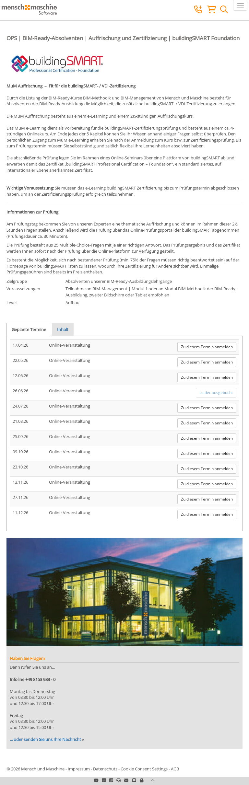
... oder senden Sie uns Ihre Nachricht (45, 739)
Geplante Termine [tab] (29, 329)
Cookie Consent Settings (144, 769)
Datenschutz (105, 769)
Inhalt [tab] (62, 329)
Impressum (79, 769)
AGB (175, 769)
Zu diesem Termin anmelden (207, 347)
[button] (141, 780)
